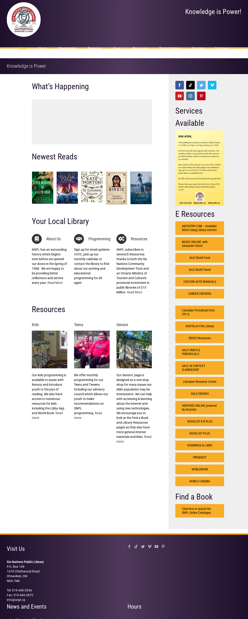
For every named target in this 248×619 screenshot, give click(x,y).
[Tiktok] (190, 85)
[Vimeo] (212, 85)
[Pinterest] (201, 96)
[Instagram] (190, 96)
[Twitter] (201, 85)
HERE (78, 254)
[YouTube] (179, 96)
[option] (92, 119)
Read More (55, 283)
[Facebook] (179, 85)
